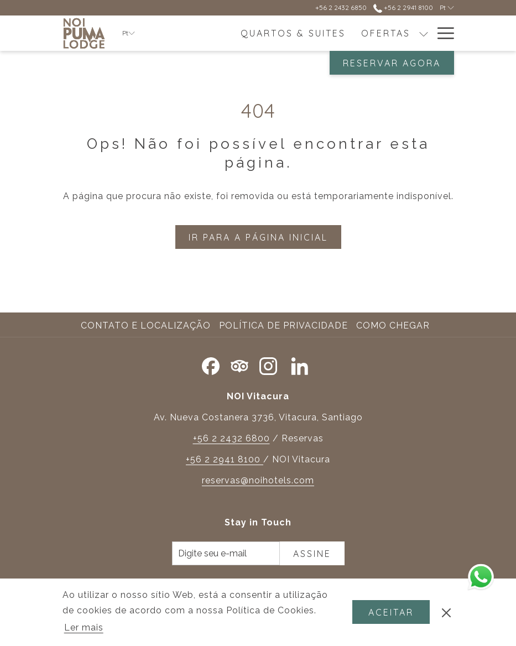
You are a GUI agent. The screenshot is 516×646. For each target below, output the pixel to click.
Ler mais (84, 628)
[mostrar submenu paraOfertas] (423, 33)
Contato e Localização (146, 325)
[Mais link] (441, 33)
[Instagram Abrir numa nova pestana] (268, 364)
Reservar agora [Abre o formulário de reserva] (392, 63)
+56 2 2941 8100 (224, 459)
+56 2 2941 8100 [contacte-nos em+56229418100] (403, 7)
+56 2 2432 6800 (231, 438)
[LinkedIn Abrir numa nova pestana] (299, 364)
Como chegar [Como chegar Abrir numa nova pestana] (394, 325)
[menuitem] (293, 33)
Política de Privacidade (283, 325)
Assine (312, 553)
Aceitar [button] (391, 612)
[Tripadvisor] (239, 364)
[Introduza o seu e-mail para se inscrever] (226, 553)
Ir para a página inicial (258, 237)
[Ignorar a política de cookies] (446, 612)
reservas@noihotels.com (258, 480)
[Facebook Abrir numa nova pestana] (211, 364)
